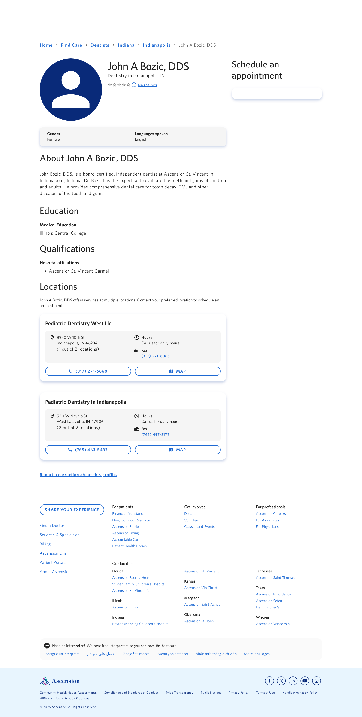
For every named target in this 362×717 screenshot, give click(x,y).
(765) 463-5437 (88, 449)
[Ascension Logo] (110, 681)
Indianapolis (157, 45)
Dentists (99, 45)
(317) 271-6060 (87, 371)
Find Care (71, 45)
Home (46, 45)
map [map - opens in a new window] (177, 371)
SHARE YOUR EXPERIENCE (72, 509)
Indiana (126, 45)
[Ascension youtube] (304, 680)
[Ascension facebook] (269, 680)
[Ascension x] (281, 680)
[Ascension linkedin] (293, 680)
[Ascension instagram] (316, 680)
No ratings (144, 85)
